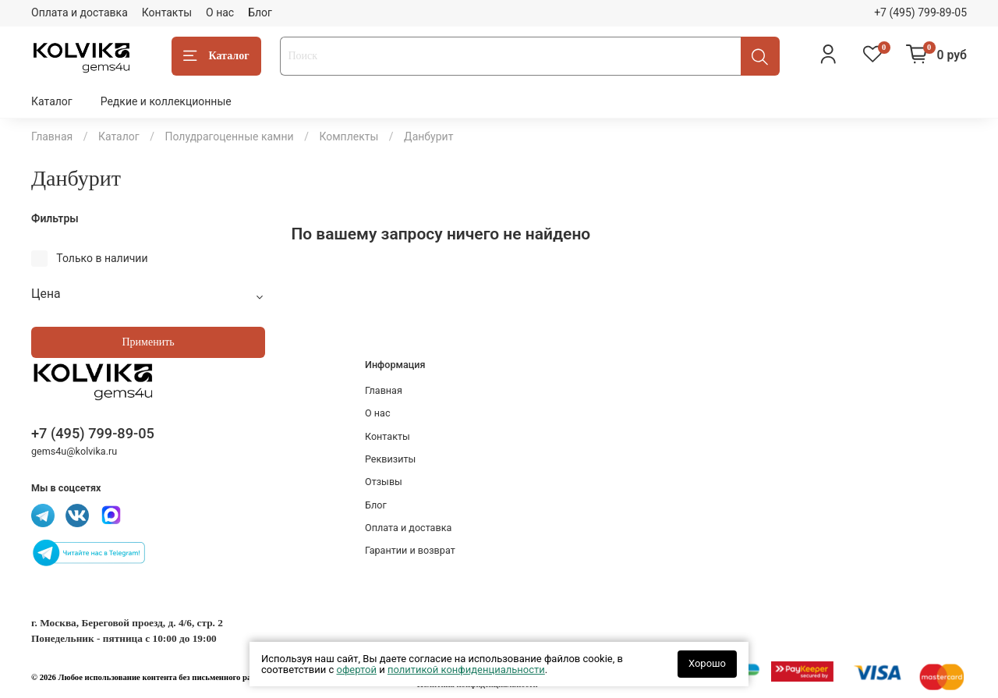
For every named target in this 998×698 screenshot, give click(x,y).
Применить (148, 342)
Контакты (167, 12)
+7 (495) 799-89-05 (920, 12)
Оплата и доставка (79, 12)
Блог (260, 12)
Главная (52, 136)
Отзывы (383, 481)
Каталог (216, 56)
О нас (220, 12)
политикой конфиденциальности (466, 669)
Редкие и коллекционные (166, 101)
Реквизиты (390, 459)
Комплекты (348, 136)
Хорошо (707, 663)
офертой (357, 669)
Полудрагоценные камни (229, 136)
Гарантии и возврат (410, 550)
